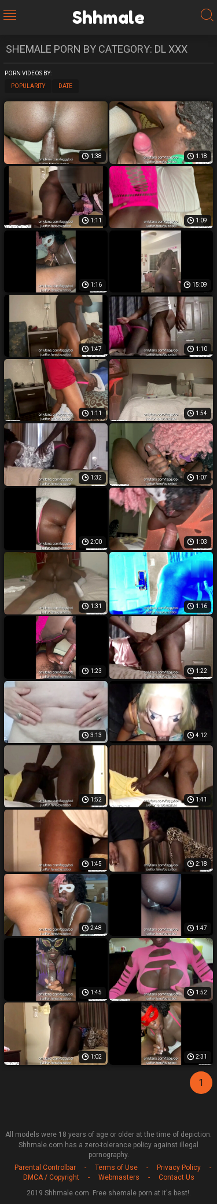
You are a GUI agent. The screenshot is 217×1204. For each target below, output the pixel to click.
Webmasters (118, 1177)
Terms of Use (116, 1167)
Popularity (28, 86)
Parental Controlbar (45, 1167)
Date (65, 86)
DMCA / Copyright (51, 1177)
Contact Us (176, 1177)
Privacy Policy (179, 1167)
